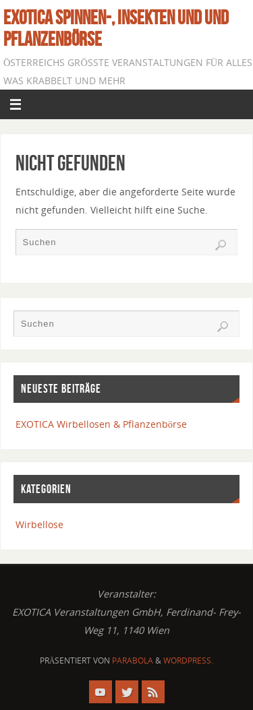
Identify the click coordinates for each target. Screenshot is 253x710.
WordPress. (188, 660)
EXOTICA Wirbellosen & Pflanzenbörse (101, 424)
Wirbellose (39, 524)
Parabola (132, 660)
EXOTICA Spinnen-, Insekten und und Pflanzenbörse (116, 28)
